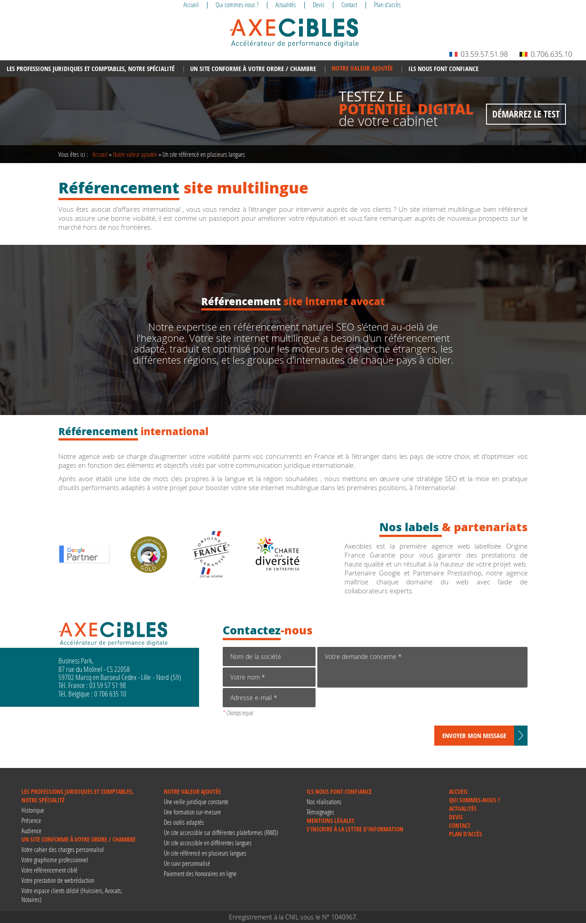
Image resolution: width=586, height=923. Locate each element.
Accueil (100, 154)
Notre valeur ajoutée (135, 154)
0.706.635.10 (546, 54)
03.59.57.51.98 (478, 54)
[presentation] (385, 708)
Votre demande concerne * (422, 667)
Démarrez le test (526, 114)
